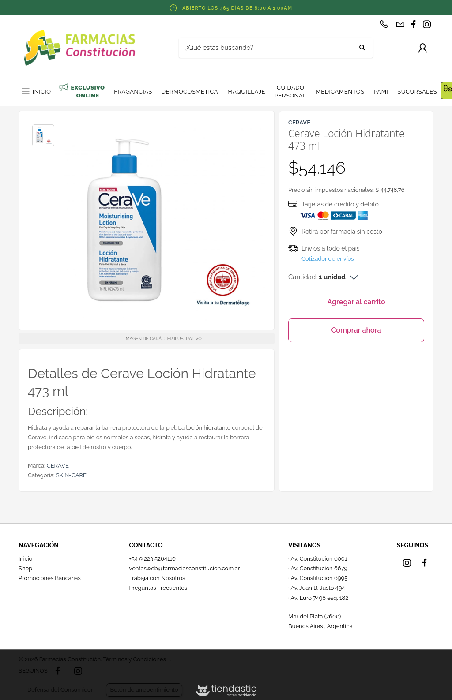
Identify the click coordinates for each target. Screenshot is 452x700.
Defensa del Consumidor (60, 689)
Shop (25, 568)
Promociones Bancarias (50, 578)
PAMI (380, 91)
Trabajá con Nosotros (157, 578)
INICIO (42, 91)
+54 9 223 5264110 (152, 558)
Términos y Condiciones (134, 659)
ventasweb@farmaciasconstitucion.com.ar (184, 568)
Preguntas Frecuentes (158, 587)
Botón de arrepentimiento (144, 689)
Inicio (25, 558)
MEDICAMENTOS (340, 91)
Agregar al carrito (356, 302)
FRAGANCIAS (133, 91)
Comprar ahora (356, 330)
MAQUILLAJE (246, 91)
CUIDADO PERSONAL (291, 91)
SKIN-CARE (71, 475)
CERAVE (58, 465)
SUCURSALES (417, 91)
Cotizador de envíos (327, 258)
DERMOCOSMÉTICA (190, 91)
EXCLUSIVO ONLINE (88, 91)
